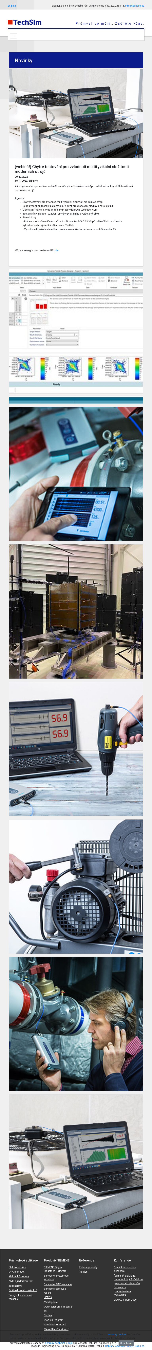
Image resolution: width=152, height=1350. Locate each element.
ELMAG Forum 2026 (125, 1299)
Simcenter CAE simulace (58, 1284)
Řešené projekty (88, 1267)
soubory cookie (117, 1334)
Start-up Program (53, 1319)
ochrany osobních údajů (58, 1342)
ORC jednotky (16, 1271)
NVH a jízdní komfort (21, 1281)
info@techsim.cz (134, 5)
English (12, 5)
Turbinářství (15, 1285)
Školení (48, 1315)
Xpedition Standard (55, 1324)
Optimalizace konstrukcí (23, 1290)
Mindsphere (51, 1302)
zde (56, 250)
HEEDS (48, 1297)
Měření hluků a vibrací (56, 1329)
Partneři (83, 1271)
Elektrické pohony (19, 1276)
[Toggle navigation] (13, 36)
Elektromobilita (17, 1267)
